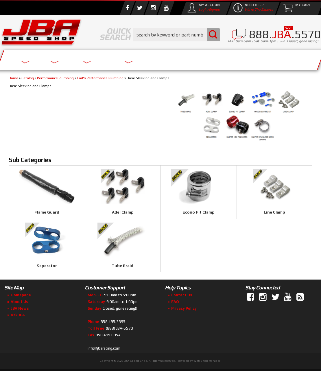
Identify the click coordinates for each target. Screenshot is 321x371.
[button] (176, 34)
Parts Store (143, 59)
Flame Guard (46, 212)
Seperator (47, 265)
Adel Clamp (123, 212)
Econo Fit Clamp (198, 212)
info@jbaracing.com (104, 348)
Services (32, 59)
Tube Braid (122, 265)
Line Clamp (274, 212)
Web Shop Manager (206, 360)
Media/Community (218, 59)
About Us (84, 59)
